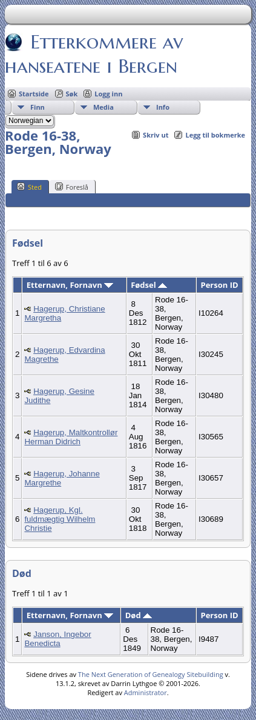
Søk (72, 93)
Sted (29, 187)
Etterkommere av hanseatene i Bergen (94, 54)
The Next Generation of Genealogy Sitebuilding (150, 674)
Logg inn (108, 93)
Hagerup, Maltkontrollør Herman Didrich (70, 437)
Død (138, 615)
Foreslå (71, 187)
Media (103, 107)
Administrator (145, 692)
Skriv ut (155, 134)
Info (162, 107)
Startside (34, 93)
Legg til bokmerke (215, 134)
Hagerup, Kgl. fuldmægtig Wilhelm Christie (59, 519)
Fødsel (149, 284)
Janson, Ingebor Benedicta (57, 639)
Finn (37, 107)
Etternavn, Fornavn (70, 284)
